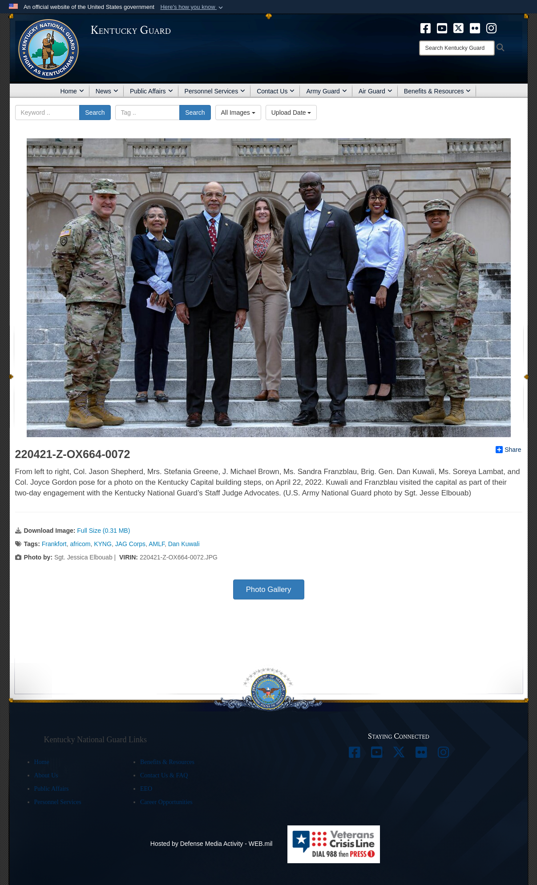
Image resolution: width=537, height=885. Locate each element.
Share (508, 449)
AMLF (157, 543)
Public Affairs (151, 91)
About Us (46, 775)
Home (72, 91)
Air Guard (375, 91)
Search (95, 112)
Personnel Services (215, 91)
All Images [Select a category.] (238, 112)
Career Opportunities (166, 802)
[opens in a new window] (425, 27)
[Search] (457, 48)
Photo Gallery (268, 589)
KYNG (103, 543)
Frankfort (54, 543)
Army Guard (326, 91)
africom (80, 543)
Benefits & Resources (437, 91)
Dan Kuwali (184, 543)
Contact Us (276, 91)
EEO (146, 788)
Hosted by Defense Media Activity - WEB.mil (211, 843)
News (107, 91)
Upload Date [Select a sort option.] (291, 112)
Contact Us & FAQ (164, 775)
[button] (192, 7)
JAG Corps (130, 543)
